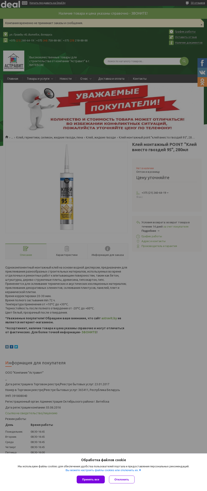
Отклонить (121, 479)
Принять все (90, 479)
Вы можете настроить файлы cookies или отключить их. (102, 470)
